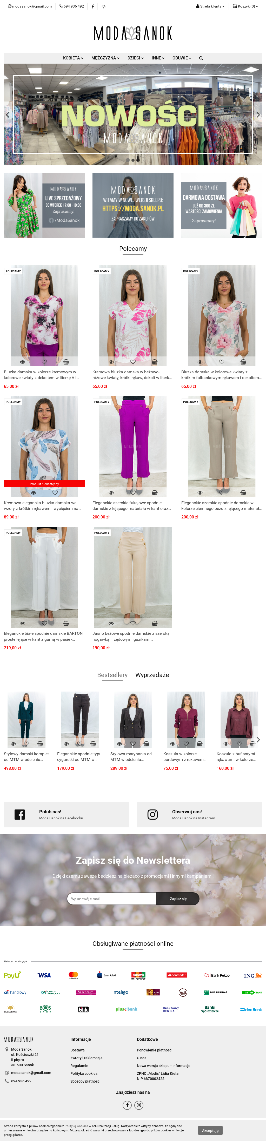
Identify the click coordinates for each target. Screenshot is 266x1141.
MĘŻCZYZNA (105, 58)
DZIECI (136, 58)
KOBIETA (73, 58)
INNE (158, 58)
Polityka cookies (83, 1073)
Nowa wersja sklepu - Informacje (163, 1066)
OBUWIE (181, 58)
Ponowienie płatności (154, 1050)
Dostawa (77, 1050)
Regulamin (79, 1066)
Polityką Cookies (76, 1126)
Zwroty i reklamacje (86, 1058)
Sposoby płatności (85, 1081)
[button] (245, 6)
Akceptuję (210, 1131)
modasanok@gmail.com (31, 1073)
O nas (141, 1058)
